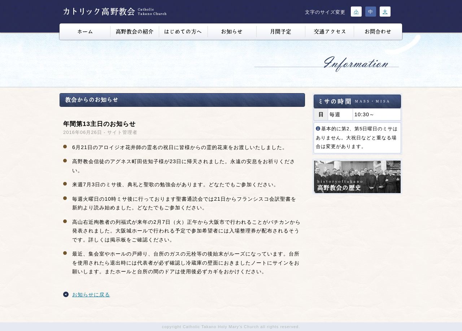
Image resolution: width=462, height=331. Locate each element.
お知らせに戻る (91, 294)
